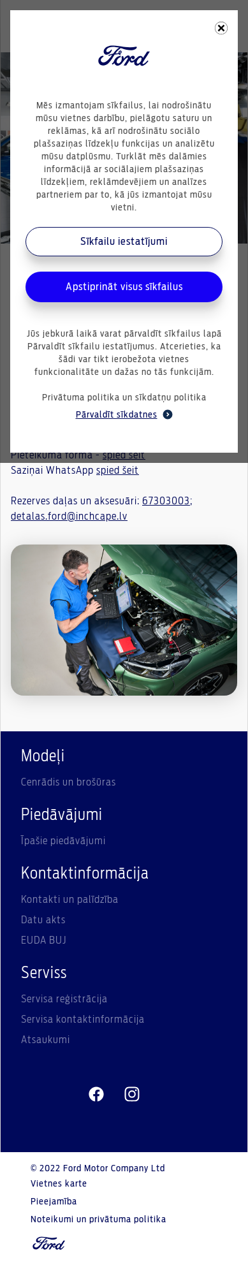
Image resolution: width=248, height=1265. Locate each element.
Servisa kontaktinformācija (83, 1019)
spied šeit (117, 470)
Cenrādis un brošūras (68, 782)
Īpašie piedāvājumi (63, 841)
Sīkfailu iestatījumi (124, 242)
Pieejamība (54, 1201)
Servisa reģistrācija (64, 999)
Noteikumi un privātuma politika (98, 1219)
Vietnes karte (59, 1184)
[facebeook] (96, 1094)
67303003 (166, 501)
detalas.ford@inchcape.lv (69, 516)
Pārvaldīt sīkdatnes (124, 414)
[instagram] (132, 1094)
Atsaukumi (45, 1040)
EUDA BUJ (43, 940)
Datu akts (43, 920)
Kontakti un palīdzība (70, 900)
